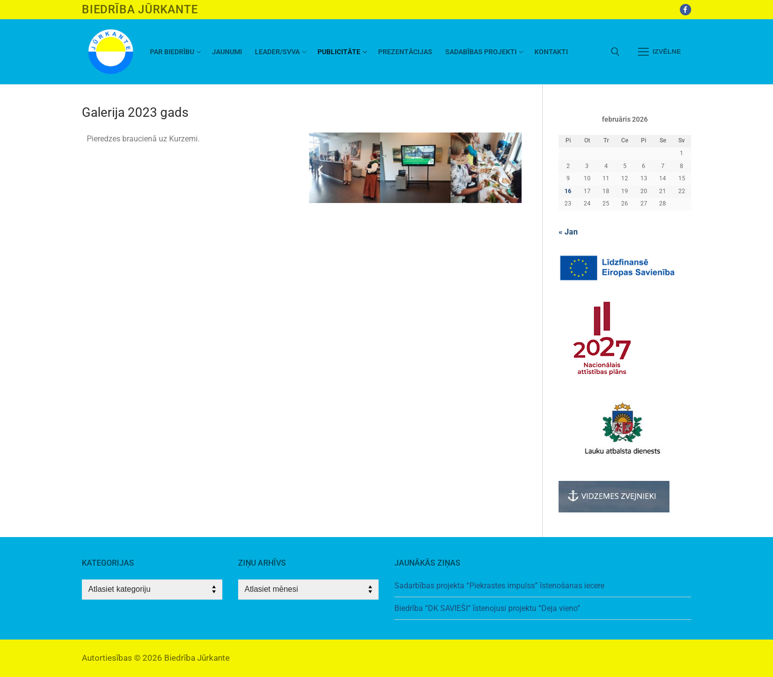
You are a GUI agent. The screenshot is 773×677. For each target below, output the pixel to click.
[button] (320, 170)
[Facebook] (685, 9)
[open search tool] (615, 51)
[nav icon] (659, 51)
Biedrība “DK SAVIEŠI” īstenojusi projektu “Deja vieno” (487, 608)
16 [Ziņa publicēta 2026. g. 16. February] (567, 191)
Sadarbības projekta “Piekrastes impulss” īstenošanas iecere (499, 585)
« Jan (568, 232)
